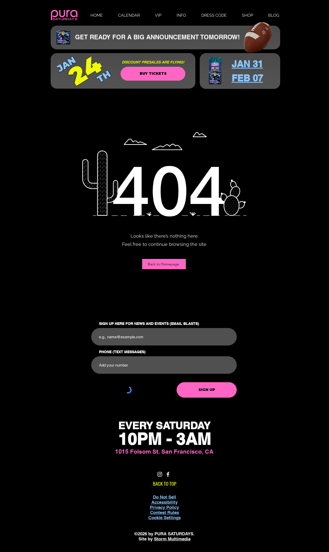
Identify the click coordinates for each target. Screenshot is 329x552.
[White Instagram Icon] (160, 474)
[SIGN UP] (207, 390)
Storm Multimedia (172, 538)
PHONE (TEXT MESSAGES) (122, 352)
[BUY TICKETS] (153, 74)
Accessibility (164, 502)
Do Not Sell (164, 497)
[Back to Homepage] (164, 264)
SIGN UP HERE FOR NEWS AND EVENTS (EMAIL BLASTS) (149, 323)
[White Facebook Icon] (168, 474)
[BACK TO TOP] (164, 483)
